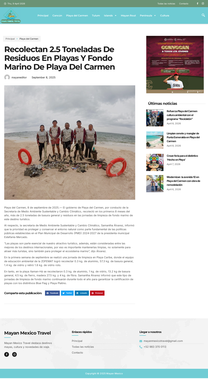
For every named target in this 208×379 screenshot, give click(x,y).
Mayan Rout (128, 15)
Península (148, 15)
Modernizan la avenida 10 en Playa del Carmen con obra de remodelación (183, 180)
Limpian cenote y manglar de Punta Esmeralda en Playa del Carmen (183, 137)
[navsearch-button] (203, 15)
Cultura (164, 15)
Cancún (57, 15)
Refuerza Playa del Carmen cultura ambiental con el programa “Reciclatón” (182, 115)
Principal (43, 15)
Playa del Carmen (77, 15)
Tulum (96, 15)
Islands (110, 15)
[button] (52, 293)
